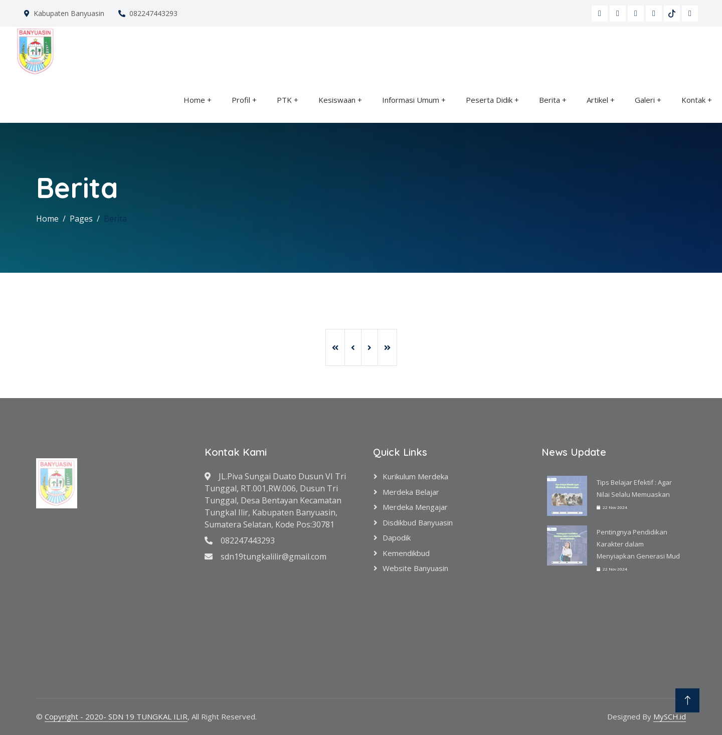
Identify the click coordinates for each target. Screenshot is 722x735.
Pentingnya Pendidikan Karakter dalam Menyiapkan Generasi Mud (638, 544)
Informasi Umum (410, 100)
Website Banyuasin (415, 568)
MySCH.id (669, 716)
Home (194, 100)
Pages (81, 218)
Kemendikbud (406, 553)
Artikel (597, 100)
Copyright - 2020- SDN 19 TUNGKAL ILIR (116, 716)
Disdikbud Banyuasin (418, 522)
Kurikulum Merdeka (415, 476)
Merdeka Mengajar (415, 507)
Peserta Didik (489, 100)
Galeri (645, 100)
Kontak (693, 100)
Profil (241, 100)
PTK (284, 100)
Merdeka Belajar (411, 492)
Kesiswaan (336, 100)
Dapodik (397, 537)
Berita (549, 100)
